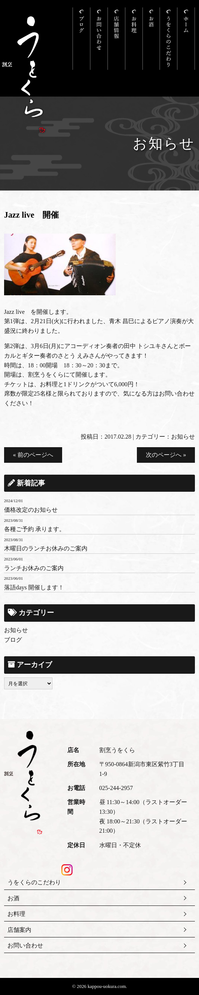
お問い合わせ (25, 945)
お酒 (13, 898)
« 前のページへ (33, 455)
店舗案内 (19, 930)
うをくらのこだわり (34, 882)
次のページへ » (166, 455)
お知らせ (183, 436)
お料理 (16, 914)
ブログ (13, 640)
